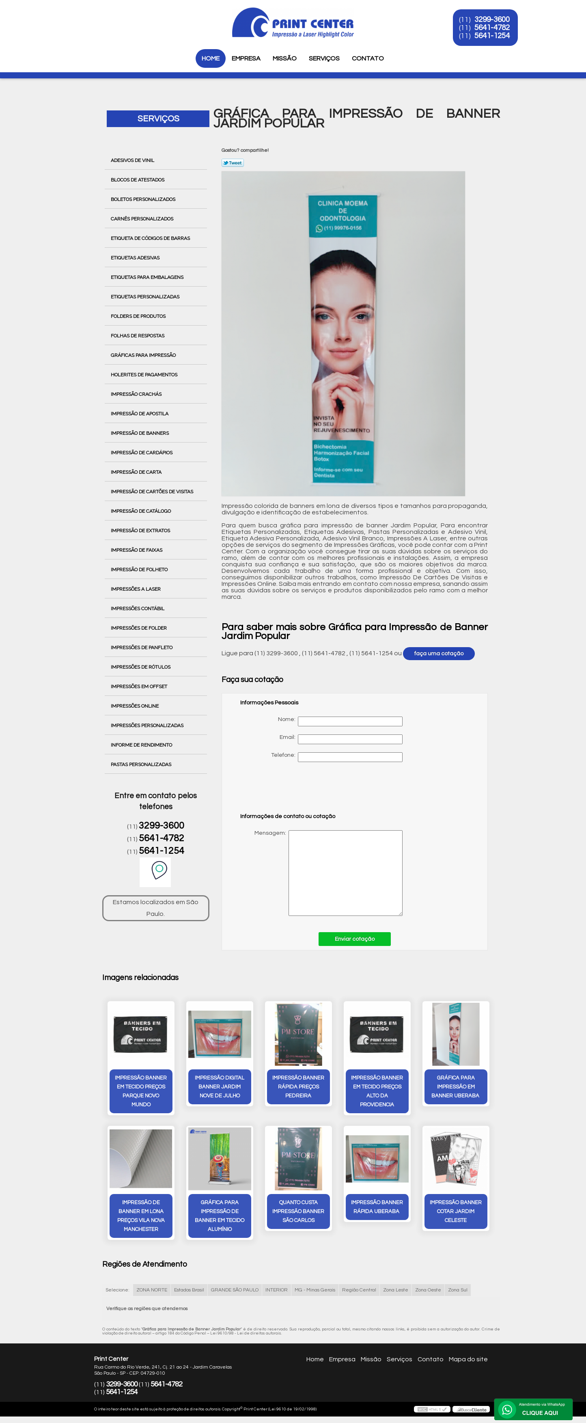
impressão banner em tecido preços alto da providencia (377, 1091)
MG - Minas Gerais (315, 1290)
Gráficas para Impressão (144, 355)
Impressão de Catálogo (141, 511)
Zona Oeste (428, 1290)
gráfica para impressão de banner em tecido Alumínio (219, 1216)
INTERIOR (276, 1290)
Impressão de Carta (137, 472)
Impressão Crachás (137, 394)
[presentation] (291, 791)
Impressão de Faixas (137, 550)
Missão (285, 58)
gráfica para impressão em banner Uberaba (455, 1087)
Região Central (359, 1290)
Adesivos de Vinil (133, 160)
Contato (368, 58)
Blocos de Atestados (138, 180)
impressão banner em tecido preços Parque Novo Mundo (141, 1091)
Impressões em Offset (139, 686)
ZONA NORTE (151, 1290)
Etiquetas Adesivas (136, 258)
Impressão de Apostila (140, 414)
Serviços (324, 58)
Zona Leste (395, 1290)
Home (211, 58)
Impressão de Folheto (140, 569)
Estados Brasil (189, 1290)
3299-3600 (492, 19)
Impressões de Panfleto (142, 647)
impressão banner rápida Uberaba (377, 1207)
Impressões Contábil (138, 608)
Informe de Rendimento (142, 745)
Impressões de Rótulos (141, 667)
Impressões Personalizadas (148, 725)
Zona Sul (458, 1290)
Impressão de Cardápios (142, 453)
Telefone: (337, 757)
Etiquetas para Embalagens (148, 277)
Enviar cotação (355, 939)
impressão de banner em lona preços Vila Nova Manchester (141, 1216)
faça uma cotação (438, 653)
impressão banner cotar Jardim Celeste (456, 1211)
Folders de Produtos (139, 316)
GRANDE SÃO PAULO (235, 1290)
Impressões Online (135, 706)
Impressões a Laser (136, 589)
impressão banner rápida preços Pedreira (298, 1087)
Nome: (340, 721)
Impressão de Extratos (141, 530)
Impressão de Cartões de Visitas (152, 491)
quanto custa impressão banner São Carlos (298, 1211)
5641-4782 (492, 28)
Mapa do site (468, 1359)
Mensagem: (321, 873)
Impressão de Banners (140, 433)
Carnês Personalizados (143, 219)
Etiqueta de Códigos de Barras (151, 238)
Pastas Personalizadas (141, 764)
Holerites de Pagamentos (145, 375)
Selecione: (117, 1290)
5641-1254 (492, 36)
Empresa (246, 58)
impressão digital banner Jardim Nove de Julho (219, 1087)
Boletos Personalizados (144, 199)
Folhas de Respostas (138, 336)
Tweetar (233, 163)
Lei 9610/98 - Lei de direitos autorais (245, 1333)
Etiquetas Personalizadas (146, 297)
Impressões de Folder (139, 628)
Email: (341, 739)
